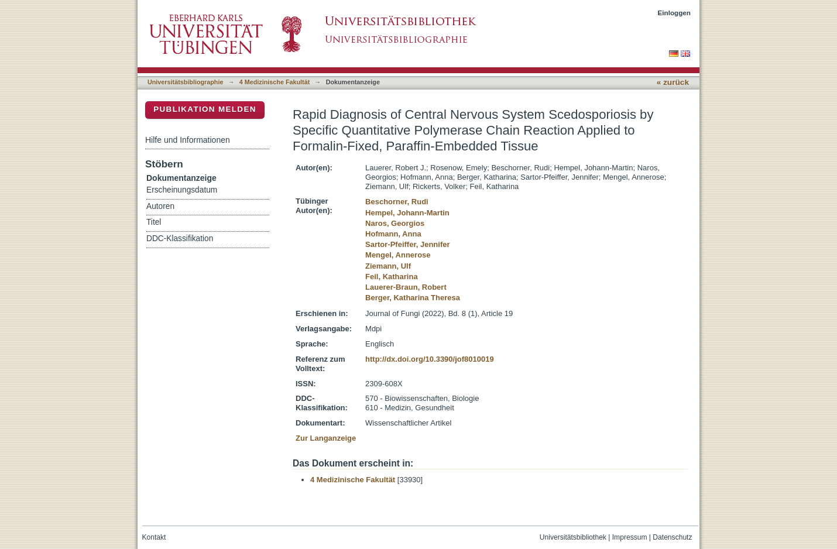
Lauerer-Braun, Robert (406, 287)
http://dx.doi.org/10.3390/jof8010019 (429, 359)
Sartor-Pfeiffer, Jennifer (407, 244)
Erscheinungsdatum (181, 190)
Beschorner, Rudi (396, 201)
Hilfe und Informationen (187, 140)
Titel (153, 222)
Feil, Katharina (391, 276)
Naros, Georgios (394, 223)
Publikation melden (204, 109)
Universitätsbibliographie (185, 81)
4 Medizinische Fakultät (274, 81)
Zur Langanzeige (326, 438)
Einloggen (674, 12)
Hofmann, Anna (393, 233)
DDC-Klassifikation (179, 238)
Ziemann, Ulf (388, 266)
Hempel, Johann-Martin (407, 212)
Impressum (629, 537)
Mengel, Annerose (397, 255)
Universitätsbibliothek (573, 537)
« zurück (673, 82)
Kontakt (154, 537)
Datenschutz (672, 537)
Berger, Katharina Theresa (412, 297)
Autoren (160, 206)
